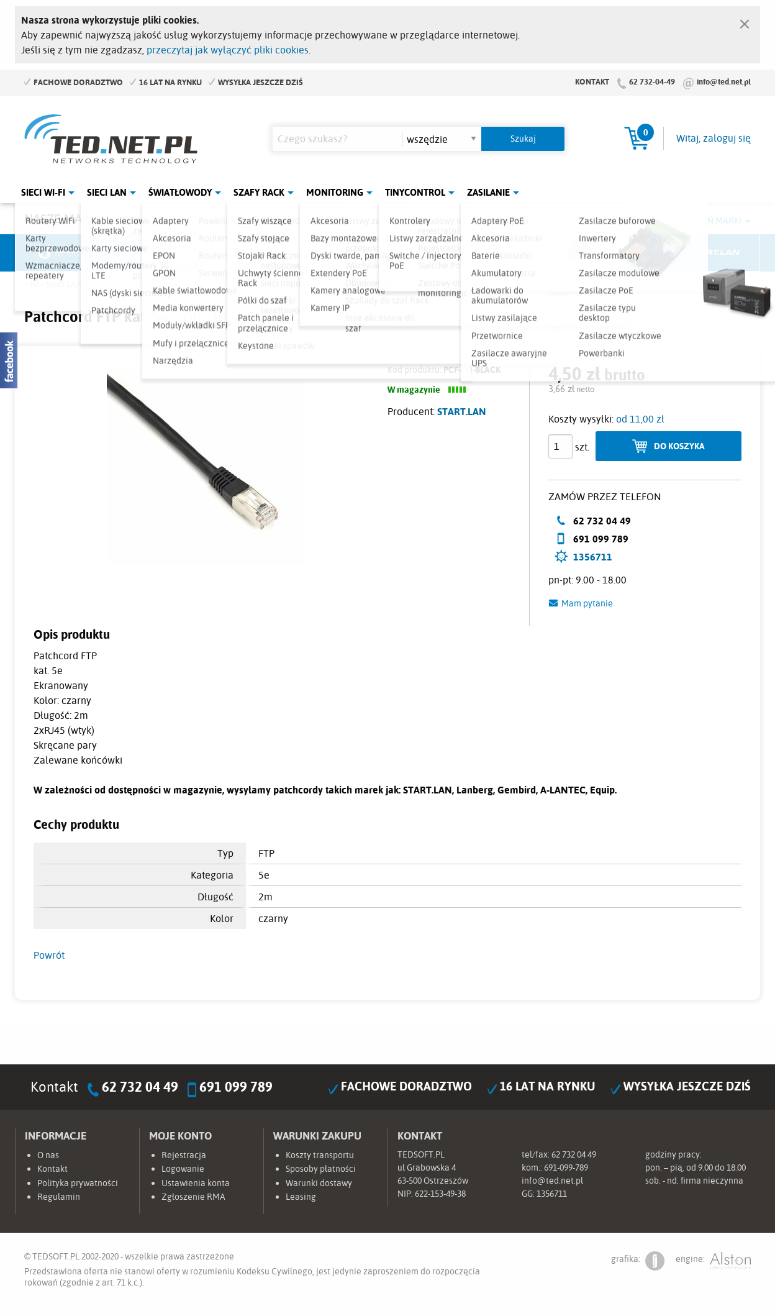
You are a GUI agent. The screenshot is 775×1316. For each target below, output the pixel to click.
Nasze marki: (63, 218)
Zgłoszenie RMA (193, 1196)
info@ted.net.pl (724, 81)
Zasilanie (488, 192)
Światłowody (180, 192)
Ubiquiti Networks (62, 253)
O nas (48, 1155)
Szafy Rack (258, 192)
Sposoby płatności (321, 1168)
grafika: (637, 1261)
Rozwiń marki (710, 220)
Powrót (49, 955)
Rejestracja (183, 1155)
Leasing (301, 1196)
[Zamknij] (744, 21)
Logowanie (182, 1168)
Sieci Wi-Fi (43, 192)
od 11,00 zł (640, 419)
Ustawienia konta (195, 1183)
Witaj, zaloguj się (713, 138)
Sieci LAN (107, 192)
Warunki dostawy (319, 1183)
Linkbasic (527, 253)
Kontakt (592, 81)
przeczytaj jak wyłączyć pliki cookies (228, 49)
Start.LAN (713, 253)
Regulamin (58, 1196)
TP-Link (434, 253)
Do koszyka (679, 446)
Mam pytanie (587, 603)
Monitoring (334, 192)
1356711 (592, 557)
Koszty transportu (320, 1155)
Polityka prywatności (77, 1183)
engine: (713, 1261)
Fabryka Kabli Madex (248, 253)
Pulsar (341, 253)
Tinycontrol (415, 192)
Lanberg (620, 253)
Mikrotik (155, 253)
